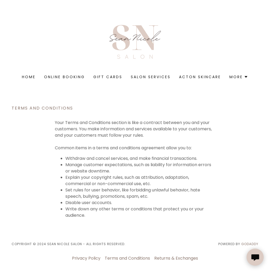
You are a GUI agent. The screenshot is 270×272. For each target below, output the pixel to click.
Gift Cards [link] (107, 77)
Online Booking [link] (64, 77)
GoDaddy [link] (249, 244)
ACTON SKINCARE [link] (200, 77)
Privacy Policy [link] (86, 258)
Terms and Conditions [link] (127, 258)
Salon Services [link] (151, 77)
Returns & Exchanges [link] (176, 258)
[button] (238, 77)
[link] (135, 41)
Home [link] (29, 77)
